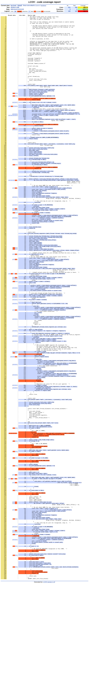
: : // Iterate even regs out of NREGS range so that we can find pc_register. (41, 398)
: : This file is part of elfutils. (25, 20)
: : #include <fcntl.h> (20, 68)
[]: (22, 109)
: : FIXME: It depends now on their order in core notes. (36, 416)
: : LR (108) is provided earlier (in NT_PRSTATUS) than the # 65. (39, 414)
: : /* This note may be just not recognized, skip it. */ (35, 238)
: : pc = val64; (21, 381)
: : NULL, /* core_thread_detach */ (25, 498)
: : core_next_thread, (21, 490)
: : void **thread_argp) (27, 171)
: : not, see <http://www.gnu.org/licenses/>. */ (30, 57)
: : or (16, 34)
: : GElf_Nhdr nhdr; (20, 595)
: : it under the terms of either (25, 25)
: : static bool (18, 98)
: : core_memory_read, (21, 493)
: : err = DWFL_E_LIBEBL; (23, 514)
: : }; (15, 86)
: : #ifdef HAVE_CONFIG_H (21, 61)
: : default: (20, 384)
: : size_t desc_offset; (21, 598)
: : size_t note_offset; (21, 93)
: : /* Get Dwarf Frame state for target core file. (30, 17)
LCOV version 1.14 (49, 695)
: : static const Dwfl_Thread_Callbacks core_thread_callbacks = (34, 487)
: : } (16, 118)
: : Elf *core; (18, 79)
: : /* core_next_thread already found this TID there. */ (33, 349)
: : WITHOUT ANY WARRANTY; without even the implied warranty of (35, 48)
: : (14, 22)
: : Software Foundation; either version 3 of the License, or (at (37, 29)
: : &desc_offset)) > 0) (40, 216)
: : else (18, 156)
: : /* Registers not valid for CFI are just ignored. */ (35, 458)
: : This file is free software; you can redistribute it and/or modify (37, 23)
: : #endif (16, 64)
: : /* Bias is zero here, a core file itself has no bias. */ (35, 128)
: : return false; (20, 303)
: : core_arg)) (29, 679)
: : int (15, 503)
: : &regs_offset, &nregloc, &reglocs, (38, 321)
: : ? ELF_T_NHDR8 (39, 578)
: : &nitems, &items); (32, 322)
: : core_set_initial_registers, (24, 495)
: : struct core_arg (19, 76)
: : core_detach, (19, 497)
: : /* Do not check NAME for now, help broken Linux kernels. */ (37, 219)
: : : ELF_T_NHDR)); (40, 579)
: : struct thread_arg (20, 89)
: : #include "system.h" (21, 70)
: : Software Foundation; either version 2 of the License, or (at (37, 39)
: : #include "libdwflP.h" (21, 67)
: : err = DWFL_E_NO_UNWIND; (24, 529)
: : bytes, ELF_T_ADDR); (32, 142)
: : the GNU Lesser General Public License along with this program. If (38, 56)
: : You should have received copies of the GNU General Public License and (39, 54)
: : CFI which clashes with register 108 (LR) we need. (35, 412)
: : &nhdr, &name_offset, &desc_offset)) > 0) (40, 602)
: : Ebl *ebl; (18, 84)
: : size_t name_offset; (21, 596)
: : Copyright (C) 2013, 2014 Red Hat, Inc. (28, 19)
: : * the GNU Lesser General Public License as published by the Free (38, 28)
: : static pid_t (18, 168)
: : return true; (20, 159)
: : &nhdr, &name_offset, (41, 215)
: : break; (20, 251)
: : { (15, 78)
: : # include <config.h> (21, 62)
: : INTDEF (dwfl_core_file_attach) (24, 691)
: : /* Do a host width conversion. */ (29, 370)
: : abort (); (21, 386)
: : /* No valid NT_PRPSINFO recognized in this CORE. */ (34, 655)
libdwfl (19, 5)
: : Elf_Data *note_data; (22, 81)
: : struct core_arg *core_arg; (24, 92)
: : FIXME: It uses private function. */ (31, 417)
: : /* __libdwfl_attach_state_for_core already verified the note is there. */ (40, 300)
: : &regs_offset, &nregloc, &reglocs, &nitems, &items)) (41, 235)
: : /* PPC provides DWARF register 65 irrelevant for (34, 411)
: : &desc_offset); (31, 299)
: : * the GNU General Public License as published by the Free (35, 37)
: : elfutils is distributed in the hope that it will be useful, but (37, 47)
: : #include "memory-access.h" (23, 73)
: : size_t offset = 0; (21, 593)
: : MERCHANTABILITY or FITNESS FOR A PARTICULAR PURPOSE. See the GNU (37, 50)
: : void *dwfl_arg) (25, 101)
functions (43, 5)
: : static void (18, 475)
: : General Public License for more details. (29, 51)
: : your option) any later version (27, 31)
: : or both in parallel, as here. (25, 43)
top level (13, 5)
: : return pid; (19, 688)
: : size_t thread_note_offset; (24, 82)
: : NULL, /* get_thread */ (22, 492)
